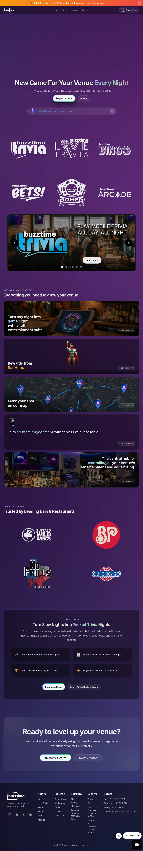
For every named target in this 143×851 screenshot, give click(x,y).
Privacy (91, 799)
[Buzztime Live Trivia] (71, 149)
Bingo (41, 811)
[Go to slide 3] (69, 267)
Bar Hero (58, 811)
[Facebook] (16, 814)
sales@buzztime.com (114, 807)
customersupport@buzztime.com (120, 811)
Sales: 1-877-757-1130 (114, 799)
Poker (41, 807)
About (74, 799)
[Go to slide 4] (73, 267)
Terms (90, 803)
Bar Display (59, 803)
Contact (86, 10)
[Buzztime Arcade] (114, 192)
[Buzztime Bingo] (114, 149)
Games (65, 10)
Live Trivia (43, 803)
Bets (40, 815)
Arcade (41, 820)
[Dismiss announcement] (139, 3)
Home (56, 10)
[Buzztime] (9, 10)
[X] (24, 814)
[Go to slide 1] (62, 267)
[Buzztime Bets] (28, 192)
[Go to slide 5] (77, 267)
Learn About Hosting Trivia (84, 688)
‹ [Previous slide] (14, 243)
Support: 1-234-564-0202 (116, 803)
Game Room (129, 10)
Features (75, 10)
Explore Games (90, 758)
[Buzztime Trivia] (28, 149)
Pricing (83, 98)
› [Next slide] (128, 243)
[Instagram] (9, 814)
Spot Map (59, 815)
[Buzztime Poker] (71, 192)
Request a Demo (53, 688)
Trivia (40, 799)
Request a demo (64, 98)
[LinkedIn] (31, 814)
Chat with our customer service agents (91, 826)
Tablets (58, 807)
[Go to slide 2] (66, 267)
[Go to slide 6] (81, 267)
